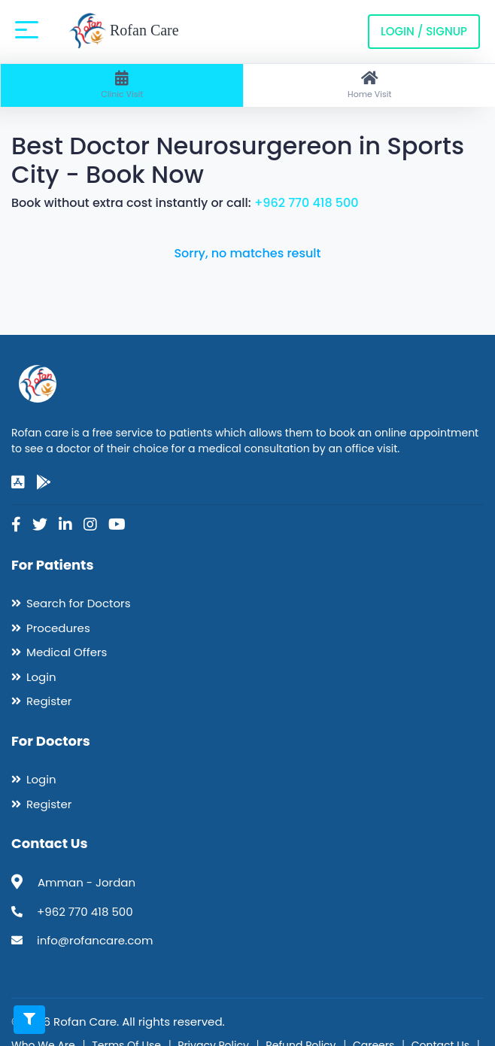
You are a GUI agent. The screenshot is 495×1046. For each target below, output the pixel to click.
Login (41, 677)
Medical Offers (66, 652)
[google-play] (43, 482)
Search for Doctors (78, 603)
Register (48, 701)
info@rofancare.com (95, 940)
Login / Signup (424, 31)
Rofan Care (123, 31)
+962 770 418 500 (306, 202)
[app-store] (18, 482)
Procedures (58, 628)
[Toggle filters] (29, 1019)
